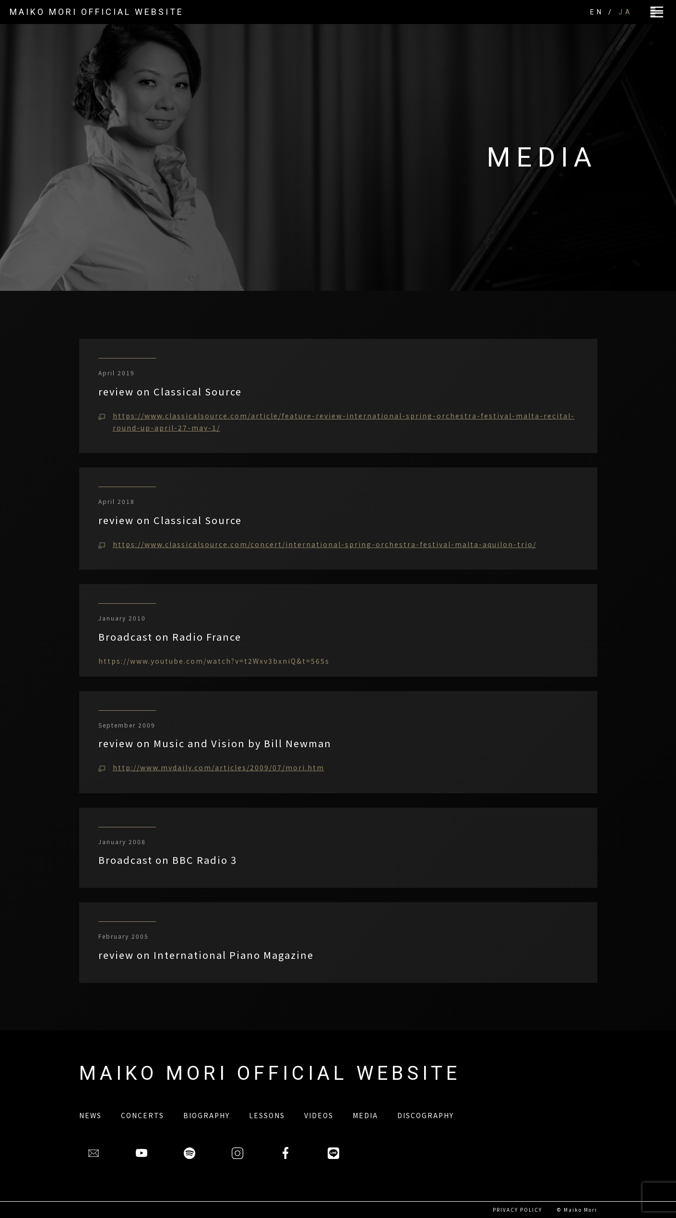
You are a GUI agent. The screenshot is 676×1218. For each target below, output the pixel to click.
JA (625, 12)
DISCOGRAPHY (425, 1115)
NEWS (90, 1115)
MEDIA (365, 1115)
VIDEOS (318, 1115)
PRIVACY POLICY (517, 1209)
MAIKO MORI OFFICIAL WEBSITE (97, 12)
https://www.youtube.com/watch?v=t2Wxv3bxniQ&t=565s (214, 661)
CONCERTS (142, 1115)
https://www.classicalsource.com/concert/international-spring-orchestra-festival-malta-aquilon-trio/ (324, 544)
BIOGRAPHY (206, 1115)
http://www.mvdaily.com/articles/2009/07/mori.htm (218, 767)
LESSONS (267, 1115)
